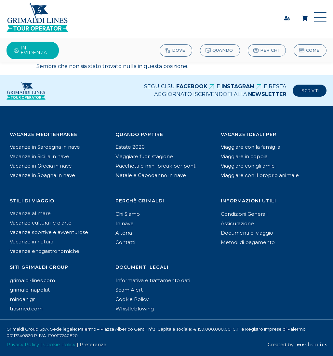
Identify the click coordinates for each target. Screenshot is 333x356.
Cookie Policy (59, 345)
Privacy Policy (23, 345)
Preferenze (94, 345)
